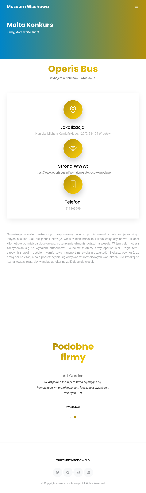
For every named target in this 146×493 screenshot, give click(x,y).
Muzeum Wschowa (28, 7)
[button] (71, 417)
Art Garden (73, 375)
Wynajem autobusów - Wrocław (73, 78)
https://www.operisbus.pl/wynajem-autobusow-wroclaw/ (73, 172)
